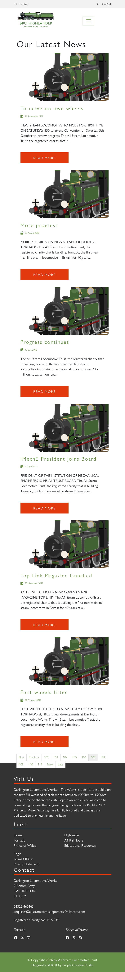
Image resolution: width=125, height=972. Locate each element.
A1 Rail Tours (73, 840)
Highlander (71, 835)
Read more (44, 157)
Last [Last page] (60, 764)
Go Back (104, 4)
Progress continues (44, 341)
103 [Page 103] (55, 757)
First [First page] (21, 757)
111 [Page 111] (40, 764)
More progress (39, 225)
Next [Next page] (50, 764)
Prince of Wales (25, 845)
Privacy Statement (26, 863)
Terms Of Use (23, 858)
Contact (21, 4)
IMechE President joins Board (58, 458)
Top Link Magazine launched (56, 575)
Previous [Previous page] (34, 757)
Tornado (19, 840)
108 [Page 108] (102, 757)
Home (18, 835)
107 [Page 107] (93, 757)
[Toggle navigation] (88, 21)
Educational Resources (80, 845)
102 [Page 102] (46, 757)
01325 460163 (24, 906)
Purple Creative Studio (78, 964)
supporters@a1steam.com (66, 911)
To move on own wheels (52, 108)
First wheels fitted (44, 692)
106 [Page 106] (84, 757)
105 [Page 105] (74, 757)
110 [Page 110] (30, 764)
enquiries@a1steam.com (30, 911)
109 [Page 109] (21, 764)
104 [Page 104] (65, 757)
